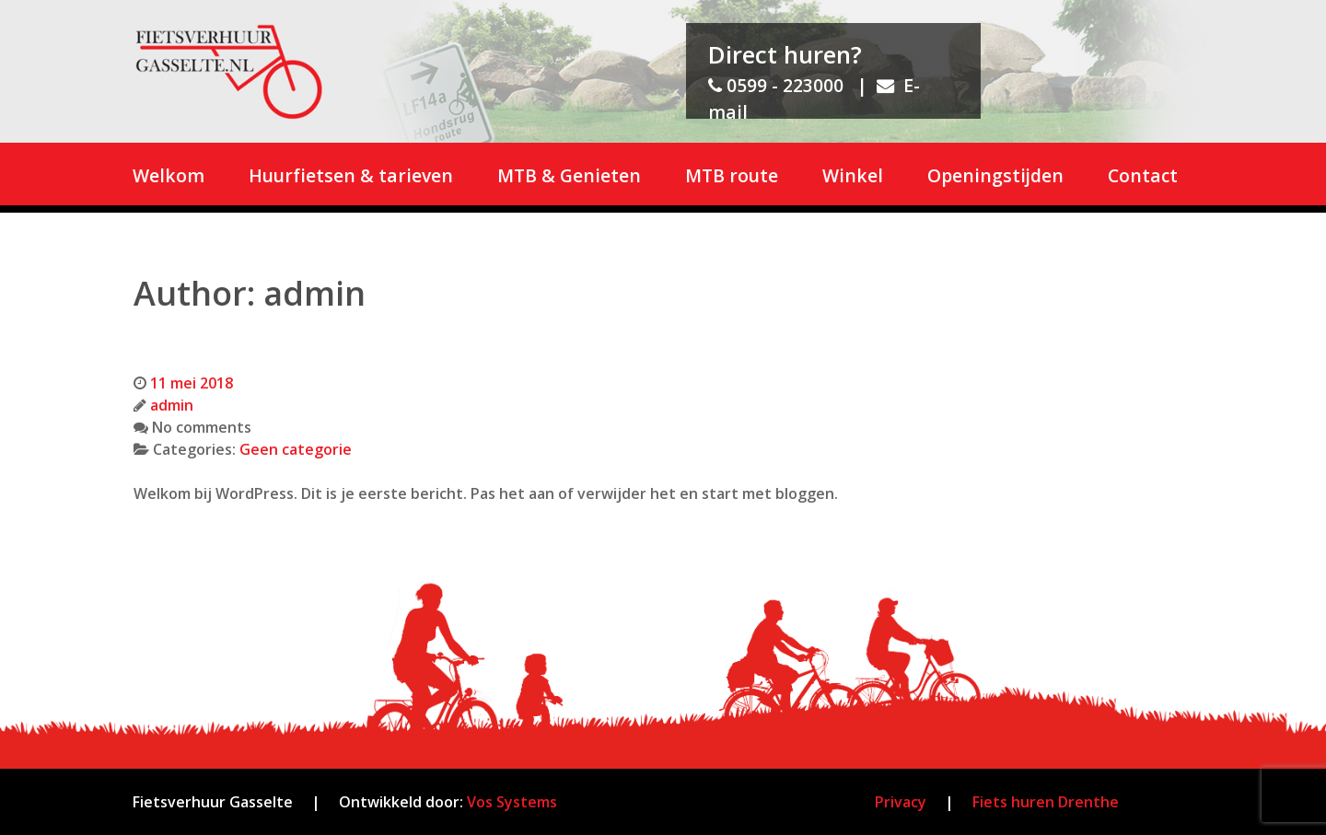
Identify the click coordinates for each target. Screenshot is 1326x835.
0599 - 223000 (775, 85)
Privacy (900, 802)
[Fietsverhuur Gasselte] (228, 71)
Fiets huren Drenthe (1045, 802)
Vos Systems (510, 802)
